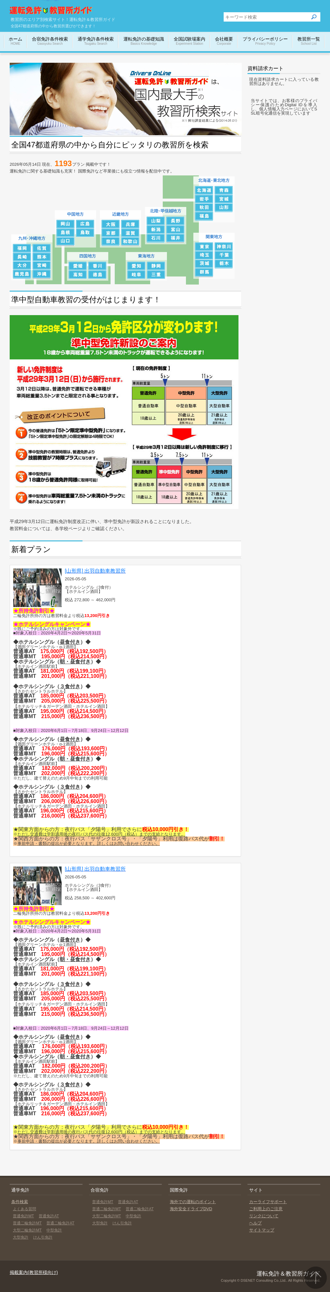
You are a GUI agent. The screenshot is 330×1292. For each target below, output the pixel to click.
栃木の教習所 (224, 264)
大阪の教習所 (111, 224)
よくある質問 (24, 1209)
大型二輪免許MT (27, 1230)
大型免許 (20, 1237)
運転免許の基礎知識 (143, 41)
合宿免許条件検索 (50, 41)
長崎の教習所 (22, 257)
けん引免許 (43, 1237)
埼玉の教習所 (204, 255)
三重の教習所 (156, 274)
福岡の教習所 (22, 248)
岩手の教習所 (204, 199)
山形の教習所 (224, 207)
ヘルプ (255, 1223)
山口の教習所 (65, 241)
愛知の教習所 (136, 266)
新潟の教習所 (156, 229)
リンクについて (263, 1215)
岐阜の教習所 (136, 274)
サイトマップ (261, 1230)
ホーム (15, 41)
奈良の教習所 (111, 241)
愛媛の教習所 (78, 266)
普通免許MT (23, 1216)
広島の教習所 (85, 224)
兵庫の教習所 (130, 224)
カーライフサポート (268, 1201)
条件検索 (19, 1201)
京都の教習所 (111, 233)
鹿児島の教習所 (22, 274)
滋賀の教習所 (130, 233)
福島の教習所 (204, 216)
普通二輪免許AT (60, 1223)
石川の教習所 (156, 238)
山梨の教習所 (156, 221)
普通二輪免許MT (27, 1223)
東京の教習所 (204, 246)
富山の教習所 (175, 229)
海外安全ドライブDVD (191, 1208)
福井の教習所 (175, 238)
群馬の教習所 (204, 272)
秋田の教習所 (204, 207)
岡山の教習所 (65, 224)
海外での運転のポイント (193, 1201)
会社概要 (224, 41)
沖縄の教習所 (42, 274)
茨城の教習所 (204, 264)
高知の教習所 (78, 274)
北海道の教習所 (204, 190)
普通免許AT (49, 1216)
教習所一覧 (308, 41)
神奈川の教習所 (224, 246)
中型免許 (54, 1230)
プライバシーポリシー (265, 41)
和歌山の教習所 (130, 241)
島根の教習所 (65, 233)
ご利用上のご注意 (266, 1208)
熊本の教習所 (42, 257)
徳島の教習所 (97, 274)
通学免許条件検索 (96, 41)
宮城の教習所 (224, 199)
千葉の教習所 (224, 255)
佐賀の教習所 (42, 248)
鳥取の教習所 (85, 233)
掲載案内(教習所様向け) (34, 1272)
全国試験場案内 (189, 41)
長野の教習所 (175, 221)
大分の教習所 (22, 265)
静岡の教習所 (156, 266)
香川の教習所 (97, 266)
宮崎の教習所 (42, 265)
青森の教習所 (224, 190)
